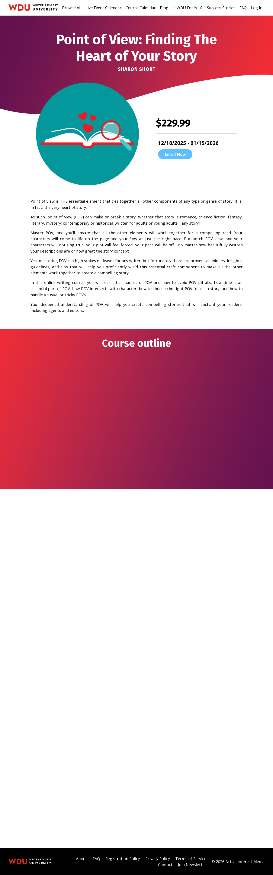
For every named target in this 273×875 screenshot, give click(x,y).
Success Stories (221, 7)
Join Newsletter (192, 864)
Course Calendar (140, 7)
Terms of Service (190, 858)
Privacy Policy (157, 858)
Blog (164, 7)
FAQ (243, 7)
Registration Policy (122, 858)
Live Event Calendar (103, 7)
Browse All (71, 7)
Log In (256, 7)
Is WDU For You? (187, 7)
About (81, 858)
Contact (165, 864)
